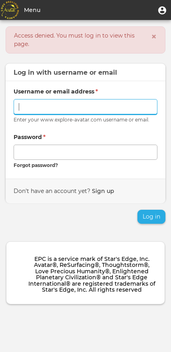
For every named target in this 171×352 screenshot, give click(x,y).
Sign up (103, 191)
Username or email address (56, 91)
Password (30, 137)
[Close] (153, 37)
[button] (162, 10)
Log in (151, 216)
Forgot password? (36, 165)
